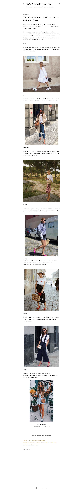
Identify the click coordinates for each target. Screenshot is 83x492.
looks (52, 442)
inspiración (38, 442)
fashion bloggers (31, 442)
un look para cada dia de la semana (31, 444)
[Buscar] (59, 3)
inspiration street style (46, 442)
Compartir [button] (25, 440)
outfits (55, 442)
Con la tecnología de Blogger (41, 488)
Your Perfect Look (39, 3)
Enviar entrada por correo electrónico (37, 440)
